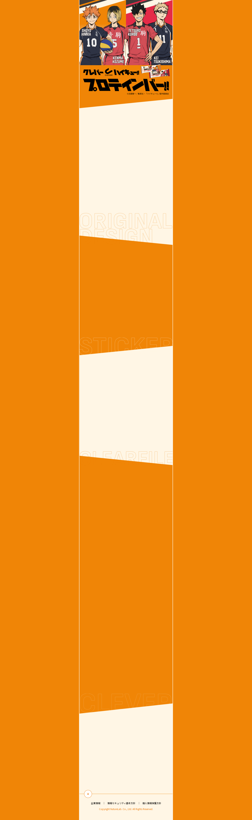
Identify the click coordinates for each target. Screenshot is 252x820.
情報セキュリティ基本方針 (121, 803)
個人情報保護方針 (151, 803)
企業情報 (95, 803)
